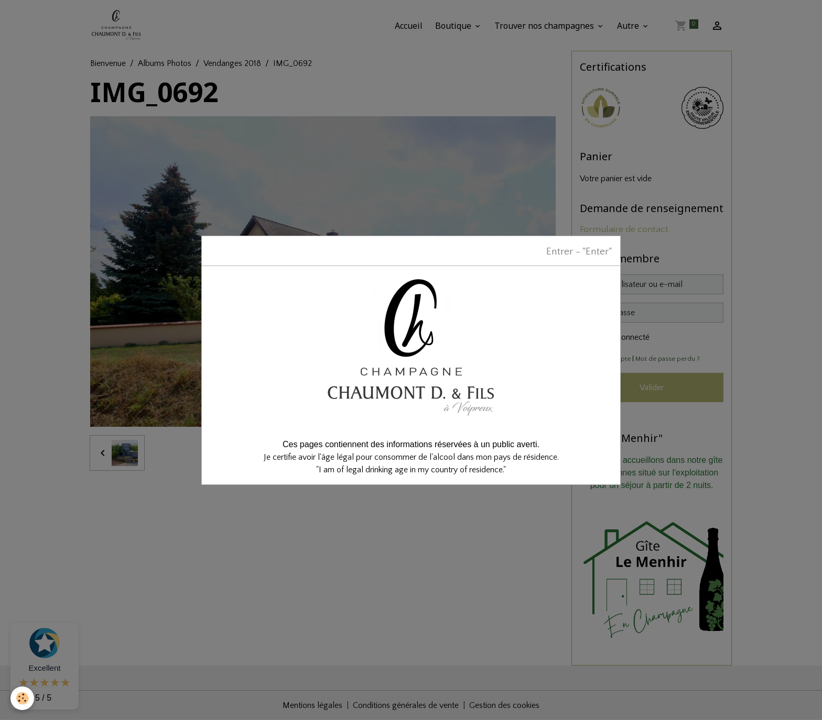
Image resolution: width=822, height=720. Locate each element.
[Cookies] (22, 698)
